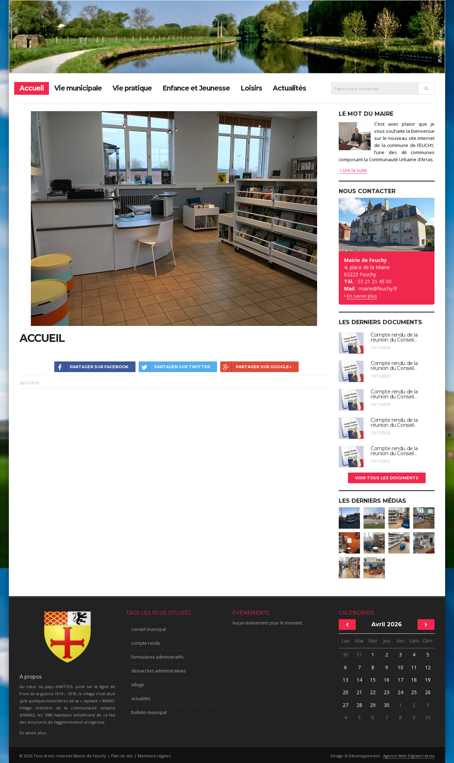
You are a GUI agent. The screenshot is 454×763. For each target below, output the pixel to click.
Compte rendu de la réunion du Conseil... (394, 337)
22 (373, 692)
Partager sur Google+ (256, 366)
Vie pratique (132, 88)
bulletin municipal (149, 712)
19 (428, 679)
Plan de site (122, 755)
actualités (140, 699)
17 (400, 679)
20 (345, 692)
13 (345, 679)
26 (428, 692)
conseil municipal (148, 629)
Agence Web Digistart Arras (408, 755)
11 (414, 667)
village (137, 685)
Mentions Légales (154, 755)
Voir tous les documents (387, 477)
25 (414, 692)
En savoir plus (362, 296)
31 (359, 654)
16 (386, 679)
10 (400, 667)
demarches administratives (158, 671)
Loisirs (251, 88)
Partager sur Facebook (91, 366)
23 (386, 692)
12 (428, 667)
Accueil (32, 88)
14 (359, 679)
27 (345, 705)
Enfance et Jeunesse (196, 88)
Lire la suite (353, 170)
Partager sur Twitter (174, 366)
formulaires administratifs (157, 657)
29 (373, 705)
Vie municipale (78, 88)
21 (359, 692)
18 (414, 679)
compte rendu (145, 643)
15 (373, 679)
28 (359, 705)
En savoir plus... (34, 732)
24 (400, 692)
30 (345, 654)
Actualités (289, 88)
